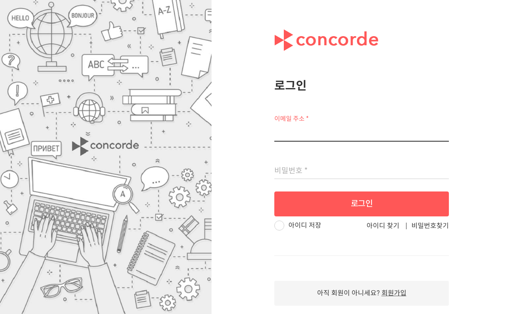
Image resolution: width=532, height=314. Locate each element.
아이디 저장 (304, 225)
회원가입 (394, 293)
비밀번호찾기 (430, 225)
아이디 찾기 (383, 225)
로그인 (362, 204)
